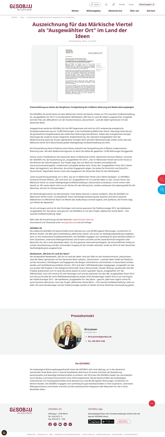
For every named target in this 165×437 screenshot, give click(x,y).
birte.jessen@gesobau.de (100, 336)
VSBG (51, 434)
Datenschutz (42, 434)
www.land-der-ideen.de (83, 219)
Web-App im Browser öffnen (122, 421)
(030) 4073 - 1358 (58, 419)
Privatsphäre (117, 434)
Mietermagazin (145, 4)
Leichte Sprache (106, 4)
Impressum (31, 434)
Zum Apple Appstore (94, 421)
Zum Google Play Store (108, 421)
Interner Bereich (131, 434)
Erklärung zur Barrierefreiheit (67, 434)
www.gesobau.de (68, 222)
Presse (131, 4)
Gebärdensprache (113, 4)
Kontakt (122, 4)
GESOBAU (14, 17)
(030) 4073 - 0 (57, 416)
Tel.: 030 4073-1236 (96, 341)
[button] (75, 11)
